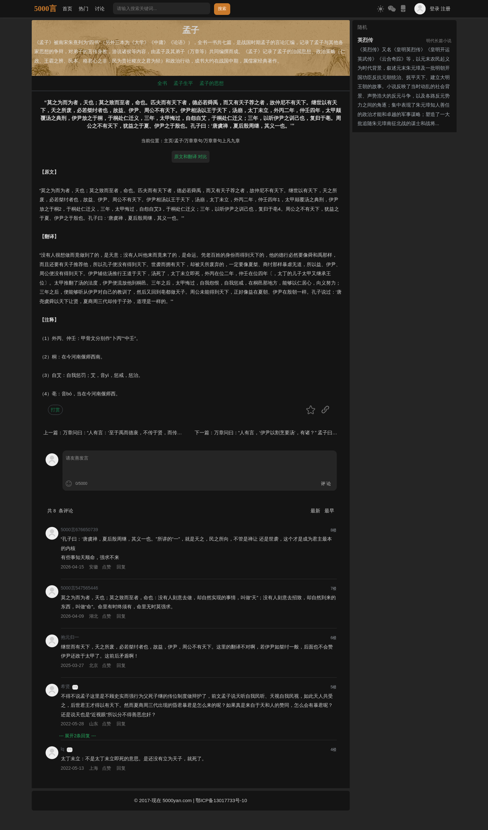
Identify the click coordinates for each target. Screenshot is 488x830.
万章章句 (193, 140)
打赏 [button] (55, 409)
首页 (67, 8)
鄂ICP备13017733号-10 (221, 800)
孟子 (178, 140)
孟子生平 (183, 83)
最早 (329, 510)
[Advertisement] (404, 175)
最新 (316, 510)
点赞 (106, 566)
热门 (83, 8)
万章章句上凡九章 (222, 140)
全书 (162, 83)
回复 (121, 566)
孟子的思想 (211, 83)
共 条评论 (60, 510)
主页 (168, 140)
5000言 (45, 9)
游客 (75, 687)
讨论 (100, 8)
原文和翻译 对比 (190, 156)
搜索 (222, 8)
